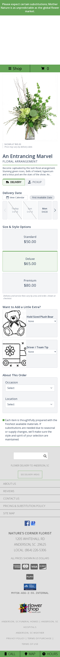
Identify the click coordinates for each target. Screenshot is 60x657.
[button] (30, 587)
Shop (15, 68)
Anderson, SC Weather (30, 632)
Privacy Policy (15, 638)
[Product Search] (30, 455)
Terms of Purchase (40, 638)
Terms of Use (30, 644)
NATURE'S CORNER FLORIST (30, 40)
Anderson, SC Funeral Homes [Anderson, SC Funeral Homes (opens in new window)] (20, 621)
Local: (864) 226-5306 (30, 550)
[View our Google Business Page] (33, 525)
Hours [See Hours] (50, 654)
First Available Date (42, 197)
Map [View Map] (30, 654)
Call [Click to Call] (10, 654)
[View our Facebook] (27, 525)
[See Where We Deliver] (30, 474)
